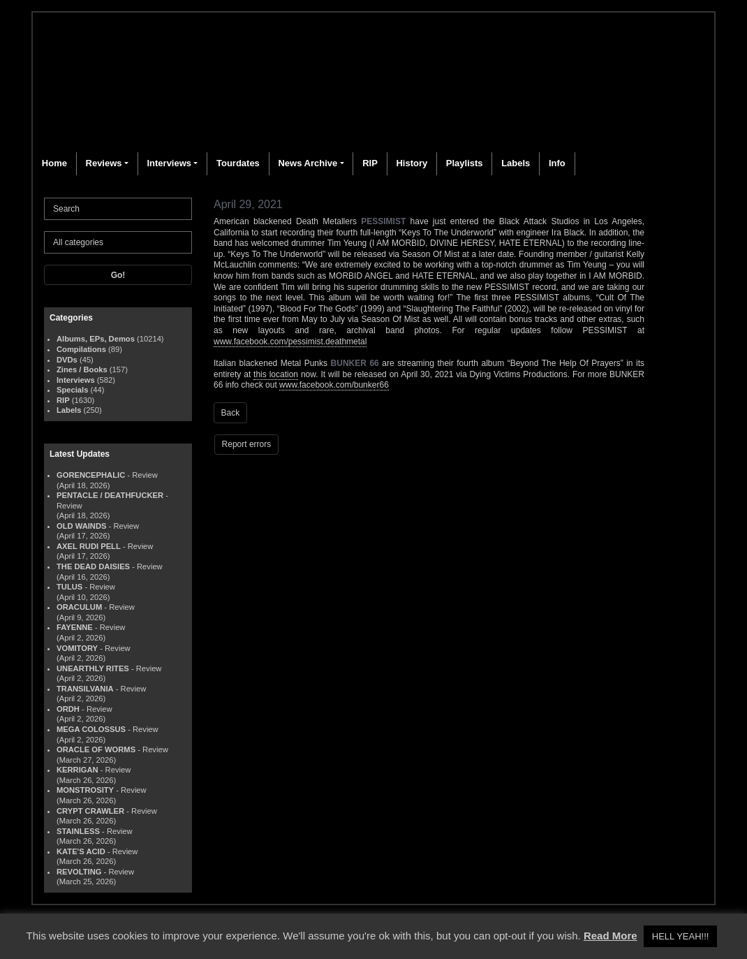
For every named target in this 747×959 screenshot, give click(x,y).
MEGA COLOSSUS (91, 729)
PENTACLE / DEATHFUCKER (110, 495)
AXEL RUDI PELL (89, 546)
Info (557, 163)
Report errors (247, 444)
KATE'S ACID (81, 851)
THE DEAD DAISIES (93, 566)
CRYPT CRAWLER (90, 811)
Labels (515, 163)
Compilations (81, 349)
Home (54, 163)
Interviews (169, 163)
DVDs (67, 360)
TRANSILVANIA (85, 689)
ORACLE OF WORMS (96, 749)
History (411, 163)
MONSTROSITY (85, 790)
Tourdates (238, 163)
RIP (370, 163)
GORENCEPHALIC (91, 475)
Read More (610, 936)
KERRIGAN (77, 770)
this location (275, 374)
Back (230, 413)
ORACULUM (79, 607)
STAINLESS (78, 831)
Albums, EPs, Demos (96, 339)
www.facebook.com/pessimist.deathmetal (290, 341)
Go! (118, 275)
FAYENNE (75, 627)
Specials (72, 390)
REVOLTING (79, 872)
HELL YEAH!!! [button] (680, 936)
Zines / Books (82, 369)
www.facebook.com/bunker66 (334, 385)
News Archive (307, 163)
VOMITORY (77, 648)
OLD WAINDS (81, 526)
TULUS (69, 587)
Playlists (464, 163)
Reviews (104, 163)
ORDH (68, 709)
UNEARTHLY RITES (93, 668)
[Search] (118, 209)
